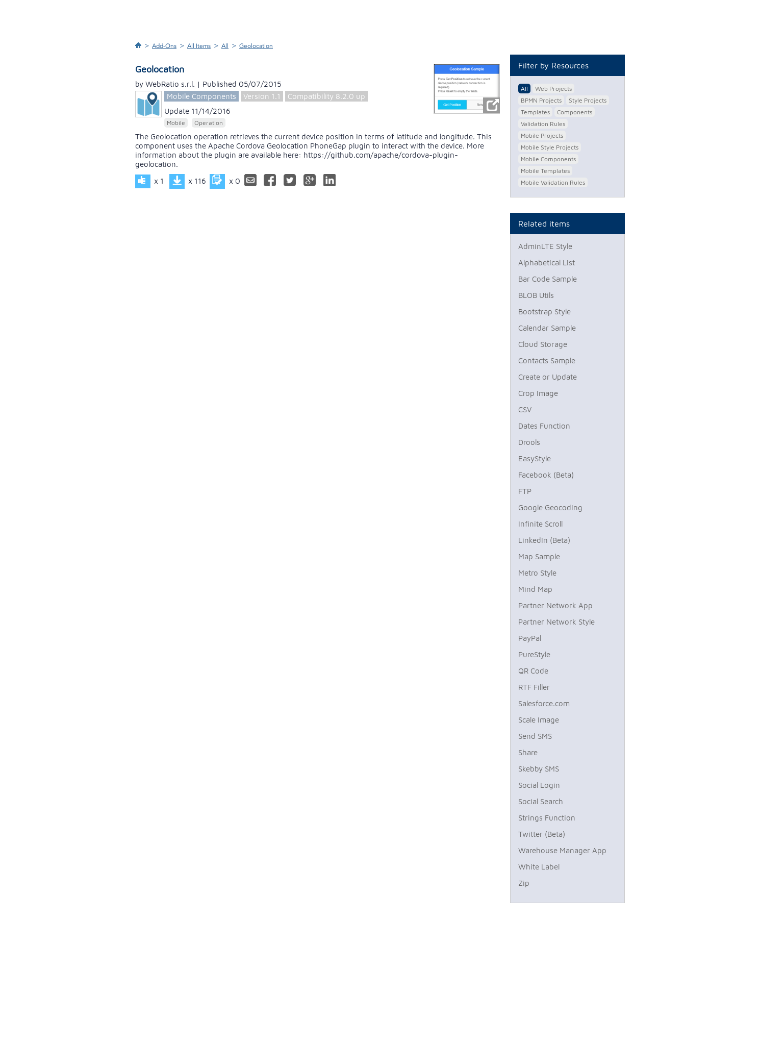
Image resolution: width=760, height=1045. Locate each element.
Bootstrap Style (544, 311)
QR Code (533, 670)
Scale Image (538, 719)
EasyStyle (534, 458)
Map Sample (539, 556)
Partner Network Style (556, 621)
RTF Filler (534, 687)
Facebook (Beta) (546, 474)
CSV (524, 409)
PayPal (529, 638)
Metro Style (537, 572)
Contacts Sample (546, 360)
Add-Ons (164, 45)
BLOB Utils (536, 295)
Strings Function (546, 817)
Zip (523, 883)
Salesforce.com (544, 703)
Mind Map (535, 589)
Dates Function (544, 425)
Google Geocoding (550, 507)
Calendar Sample (547, 328)
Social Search (540, 801)
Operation (208, 123)
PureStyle (534, 654)
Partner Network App (555, 605)
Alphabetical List (546, 262)
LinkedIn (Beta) (544, 540)
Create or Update (547, 376)
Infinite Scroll (540, 523)
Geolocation (256, 45)
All (225, 45)
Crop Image (538, 393)
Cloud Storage (542, 344)
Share (528, 752)
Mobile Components (201, 96)
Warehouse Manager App (562, 850)
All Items (199, 45)
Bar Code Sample (547, 279)
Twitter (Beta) (541, 834)
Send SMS (535, 736)
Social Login (539, 785)
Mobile (176, 123)
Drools (529, 442)
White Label (539, 866)
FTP (524, 491)
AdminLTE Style (545, 246)
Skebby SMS (538, 768)
